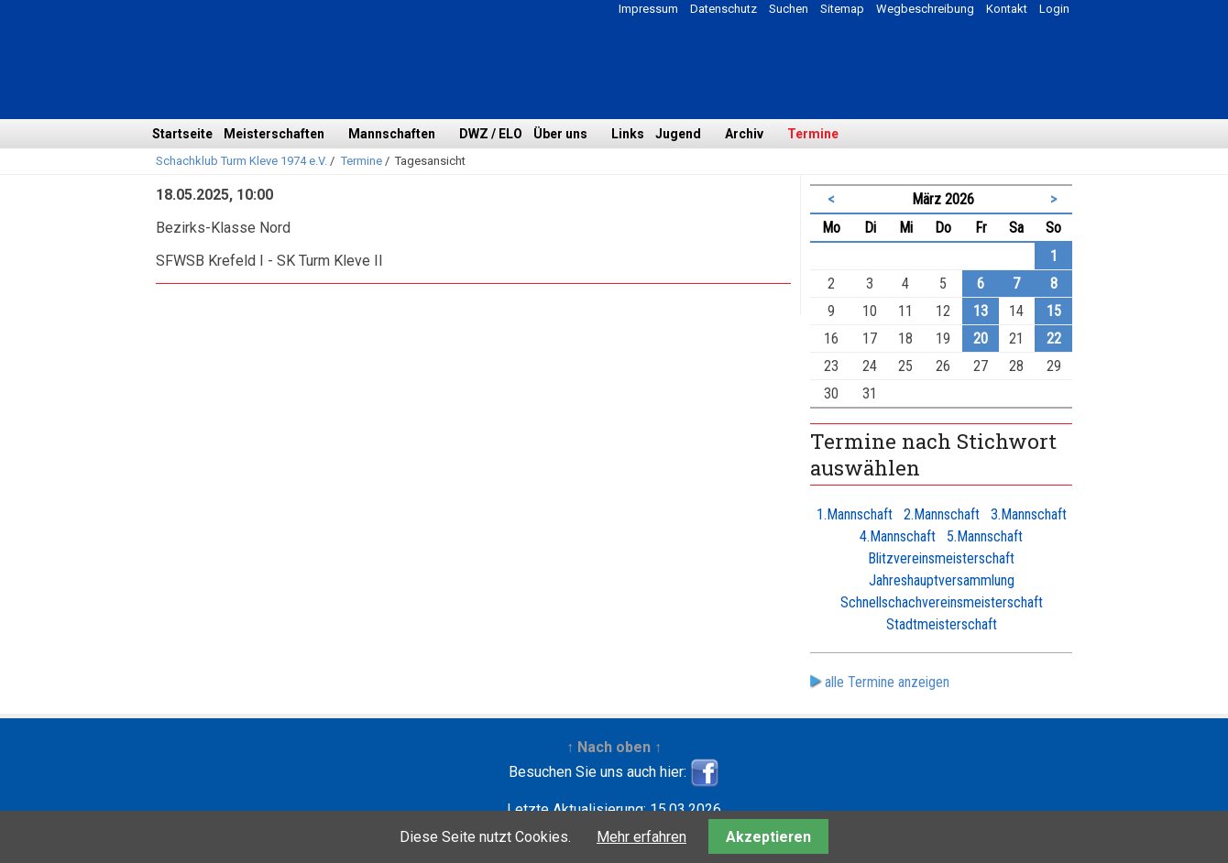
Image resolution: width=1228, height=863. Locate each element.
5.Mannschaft (985, 536)
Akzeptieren (768, 837)
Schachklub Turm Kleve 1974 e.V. (241, 161)
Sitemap (842, 9)
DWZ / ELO (490, 133)
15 (1054, 311)
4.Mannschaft (898, 536)
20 (980, 338)
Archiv (744, 133)
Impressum (648, 9)
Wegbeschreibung (925, 9)
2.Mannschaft (942, 514)
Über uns (560, 133)
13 (980, 311)
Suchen (788, 9)
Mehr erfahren (641, 837)
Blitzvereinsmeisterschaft (941, 558)
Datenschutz (723, 9)
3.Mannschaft (1029, 514)
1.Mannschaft (855, 514)
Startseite (182, 133)
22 (1054, 338)
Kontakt (1006, 9)
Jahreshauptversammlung (941, 580)
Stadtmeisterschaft (941, 624)
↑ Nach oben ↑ (614, 747)
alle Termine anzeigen (887, 682)
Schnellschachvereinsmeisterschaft (941, 602)
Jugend (678, 133)
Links (627, 133)
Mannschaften (391, 133)
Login (1054, 9)
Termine (813, 133)
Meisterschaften (274, 133)
